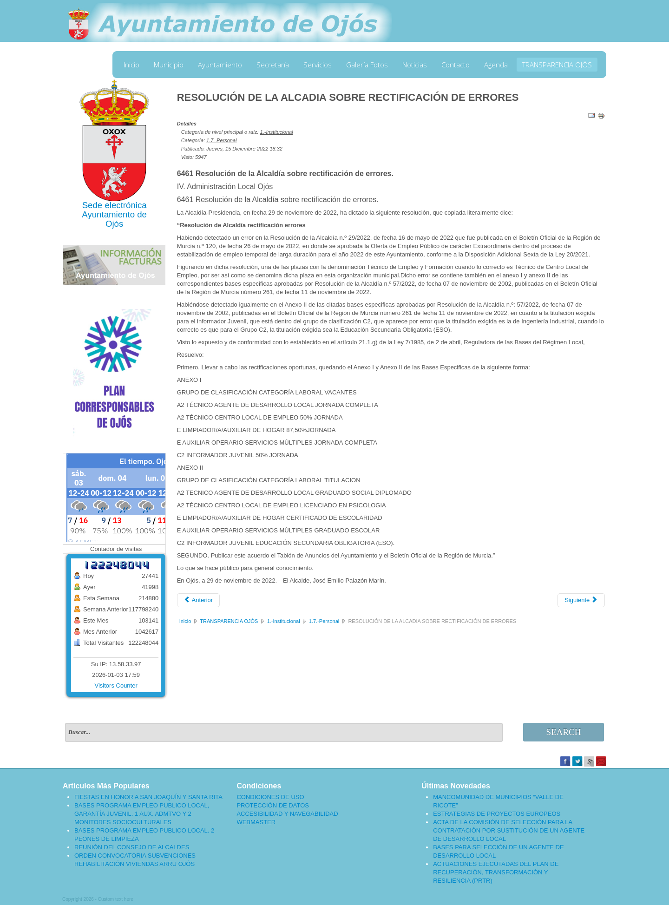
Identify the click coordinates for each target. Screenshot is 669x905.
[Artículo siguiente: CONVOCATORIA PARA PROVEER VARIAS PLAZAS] (581, 600)
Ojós (114, 224)
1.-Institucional (276, 132)
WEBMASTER (255, 822)
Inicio (131, 64)
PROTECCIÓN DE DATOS (272, 805)
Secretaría (272, 64)
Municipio (169, 64)
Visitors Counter (116, 685)
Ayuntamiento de (114, 214)
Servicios (317, 64)
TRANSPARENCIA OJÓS (557, 64)
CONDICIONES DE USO (270, 797)
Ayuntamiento (220, 64)
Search (563, 732)
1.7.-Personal (221, 140)
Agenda (496, 64)
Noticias (414, 64)
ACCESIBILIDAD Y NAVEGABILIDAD (287, 813)
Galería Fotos (367, 64)
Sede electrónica (114, 205)
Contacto (455, 64)
